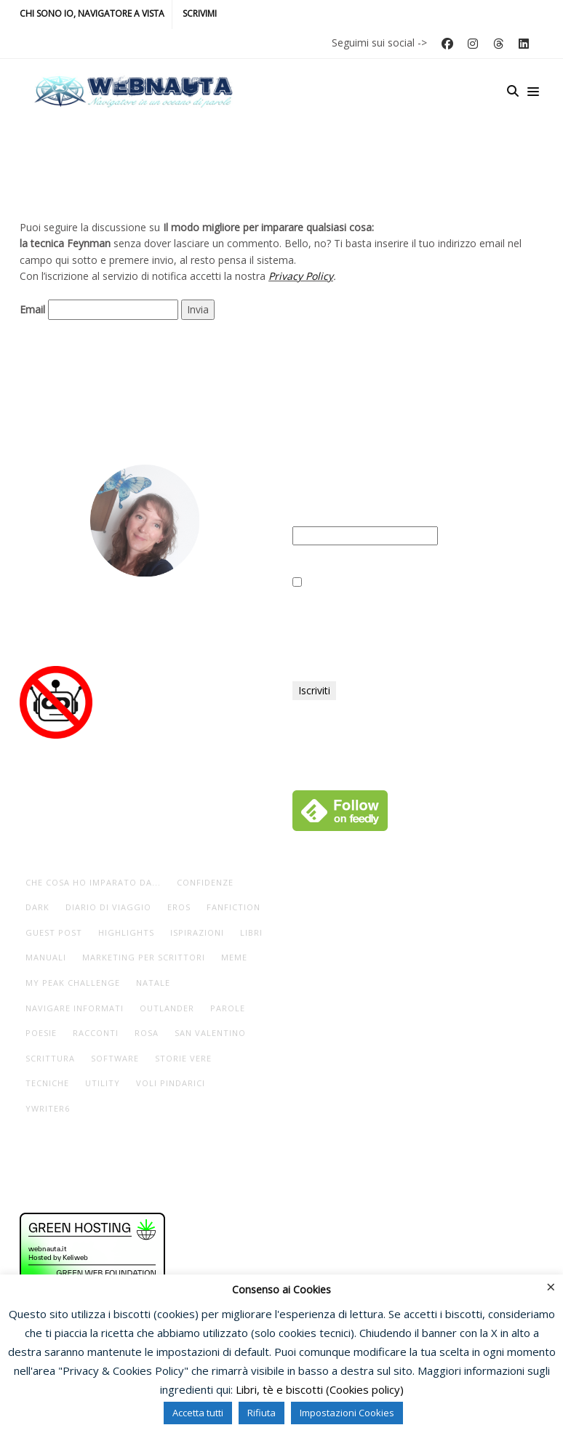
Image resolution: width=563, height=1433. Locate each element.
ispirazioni (197, 932)
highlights (126, 932)
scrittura (50, 1058)
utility (102, 1082)
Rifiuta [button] (261, 1412)
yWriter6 (47, 1108)
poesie (41, 1032)
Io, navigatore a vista (144, 617)
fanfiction (233, 907)
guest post (53, 932)
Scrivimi (200, 13)
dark (37, 907)
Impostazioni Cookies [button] (347, 1412)
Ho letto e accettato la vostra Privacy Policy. (402, 583)
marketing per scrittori (143, 957)
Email (32, 309)
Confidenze (205, 882)
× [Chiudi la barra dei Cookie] (551, 1286)
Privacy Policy (300, 276)
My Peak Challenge (72, 982)
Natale (153, 982)
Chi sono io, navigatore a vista (92, 13)
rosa (147, 1032)
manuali (45, 957)
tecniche (47, 1082)
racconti (96, 1032)
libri (251, 932)
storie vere (183, 1058)
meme (234, 957)
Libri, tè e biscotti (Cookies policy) (320, 1389)
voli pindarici (170, 1082)
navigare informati (74, 1008)
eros (179, 907)
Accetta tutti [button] (197, 1412)
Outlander (167, 1008)
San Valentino (210, 1032)
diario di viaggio (108, 907)
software (115, 1058)
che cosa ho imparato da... (93, 882)
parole (227, 1008)
